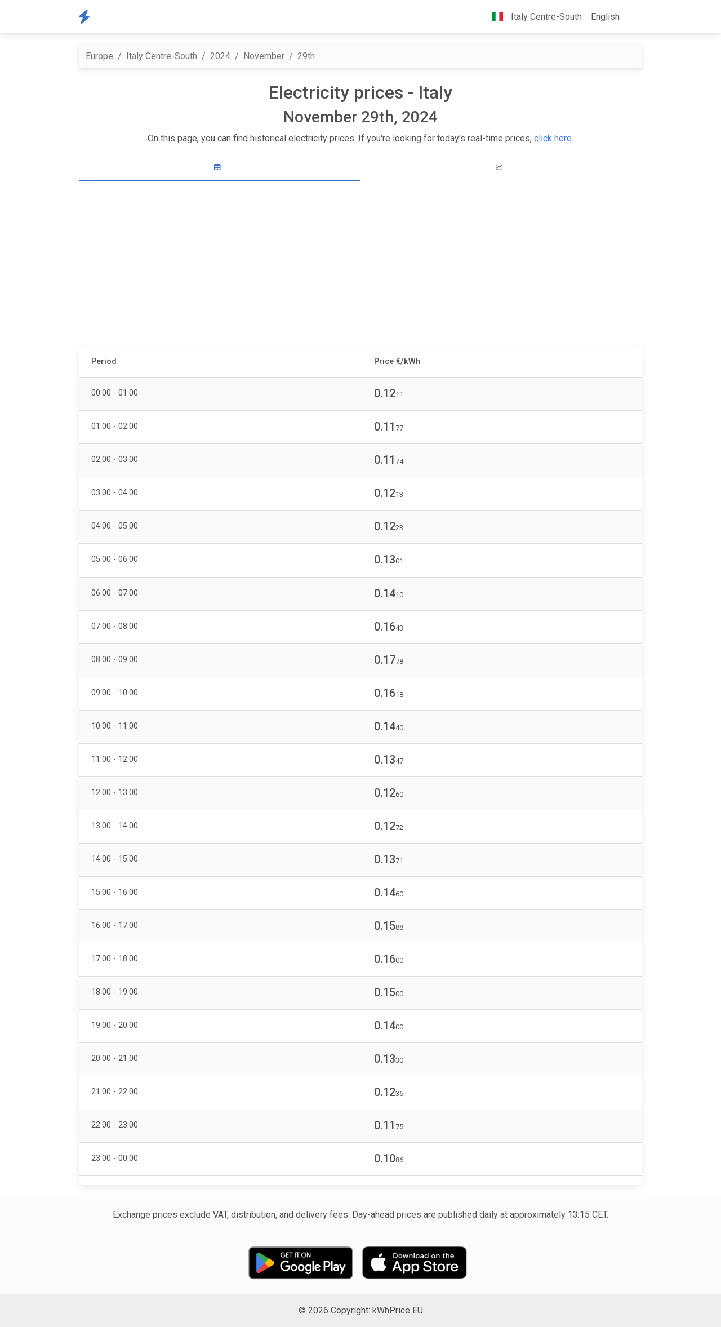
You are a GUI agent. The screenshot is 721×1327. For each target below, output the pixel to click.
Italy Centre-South (161, 56)
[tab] (219, 167)
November (263, 56)
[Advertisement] (360, 265)
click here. (553, 138)
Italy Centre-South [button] (532, 16)
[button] (633, 17)
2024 (220, 56)
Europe (99, 56)
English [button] (605, 16)
